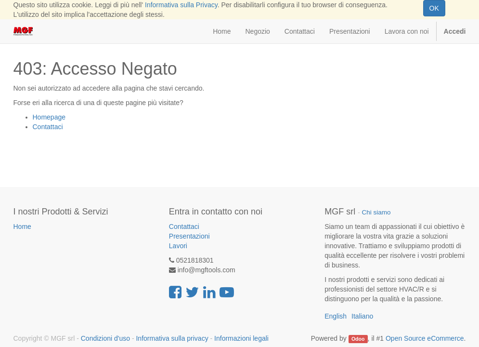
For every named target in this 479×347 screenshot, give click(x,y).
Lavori (178, 246)
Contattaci (48, 127)
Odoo (357, 339)
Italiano (362, 316)
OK (434, 8)
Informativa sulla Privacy (181, 5)
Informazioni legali (241, 338)
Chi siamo (376, 212)
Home (22, 226)
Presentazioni (189, 236)
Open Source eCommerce (425, 338)
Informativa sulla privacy (172, 338)
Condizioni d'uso (105, 338)
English (335, 316)
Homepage (49, 117)
